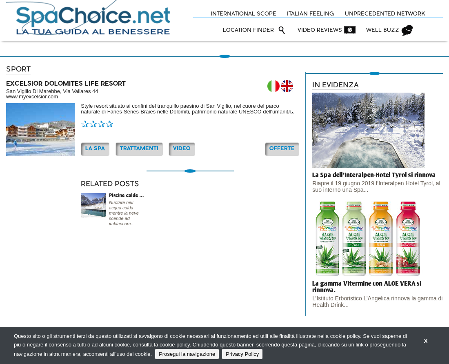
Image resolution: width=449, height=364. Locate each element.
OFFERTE (282, 148)
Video (182, 148)
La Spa (95, 148)
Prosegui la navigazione (187, 354)
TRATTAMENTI (139, 148)
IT (273, 86)
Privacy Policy (242, 354)
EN (287, 86)
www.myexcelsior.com (32, 96)
